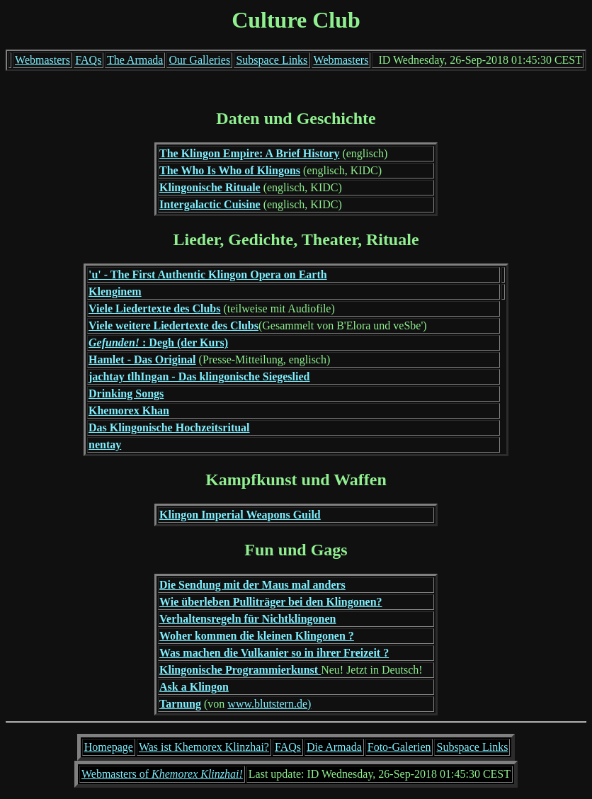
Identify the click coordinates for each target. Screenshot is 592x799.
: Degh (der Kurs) (158, 342)
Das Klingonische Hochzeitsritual (169, 427)
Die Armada (334, 747)
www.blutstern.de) (269, 704)
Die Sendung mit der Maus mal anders (252, 585)
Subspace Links (271, 60)
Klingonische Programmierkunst (240, 670)
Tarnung (180, 704)
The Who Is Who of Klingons (229, 170)
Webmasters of (162, 774)
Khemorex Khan (129, 410)
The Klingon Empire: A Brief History (249, 153)
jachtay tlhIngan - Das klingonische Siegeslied (199, 376)
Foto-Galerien (399, 747)
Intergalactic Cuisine (210, 204)
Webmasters (42, 60)
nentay (105, 444)
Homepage (108, 747)
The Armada (135, 60)
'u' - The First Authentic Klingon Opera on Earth (208, 274)
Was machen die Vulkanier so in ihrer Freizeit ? (274, 653)
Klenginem (115, 291)
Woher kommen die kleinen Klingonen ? (256, 636)
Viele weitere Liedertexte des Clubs (173, 325)
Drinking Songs (126, 393)
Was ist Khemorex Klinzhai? (204, 747)
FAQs (88, 60)
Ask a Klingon (194, 687)
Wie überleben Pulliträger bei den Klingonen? (270, 602)
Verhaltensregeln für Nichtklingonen (247, 619)
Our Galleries (199, 60)
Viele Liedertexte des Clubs (154, 308)
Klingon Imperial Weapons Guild (240, 515)
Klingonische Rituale (210, 187)
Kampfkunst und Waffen (296, 479)
